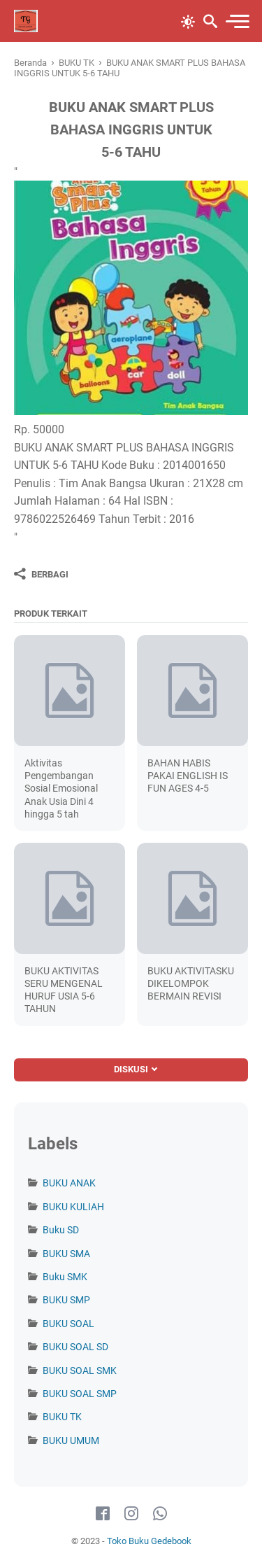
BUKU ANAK (69, 1183)
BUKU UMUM (71, 1440)
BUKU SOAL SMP (80, 1393)
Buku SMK (65, 1276)
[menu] (237, 21)
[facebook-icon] (102, 1514)
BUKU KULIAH (73, 1206)
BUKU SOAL (68, 1323)
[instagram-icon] (131, 1514)
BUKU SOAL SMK (80, 1370)
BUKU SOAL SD (75, 1346)
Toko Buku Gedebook (149, 1541)
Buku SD (61, 1229)
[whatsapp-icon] (160, 1514)
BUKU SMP (66, 1299)
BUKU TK (62, 1416)
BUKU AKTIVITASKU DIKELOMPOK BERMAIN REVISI (190, 983)
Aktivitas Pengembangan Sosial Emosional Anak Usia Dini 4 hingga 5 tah (61, 788)
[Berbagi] (41, 574)
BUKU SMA (66, 1253)
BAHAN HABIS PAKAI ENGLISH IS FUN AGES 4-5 (187, 775)
